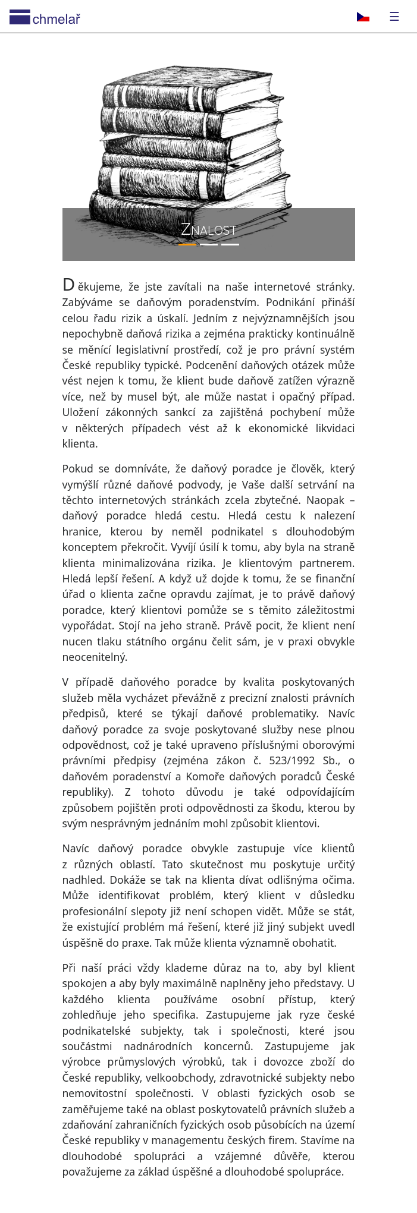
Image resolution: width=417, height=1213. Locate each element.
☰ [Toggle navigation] (394, 16)
